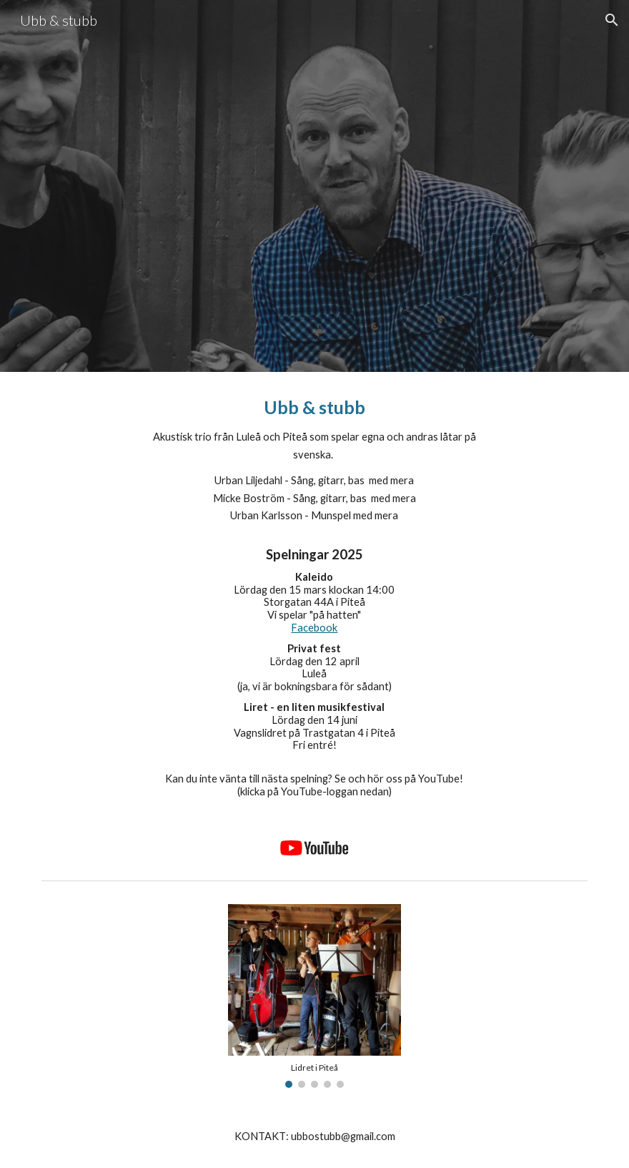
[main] (314, 596)
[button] (612, 20)
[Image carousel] (314, 996)
